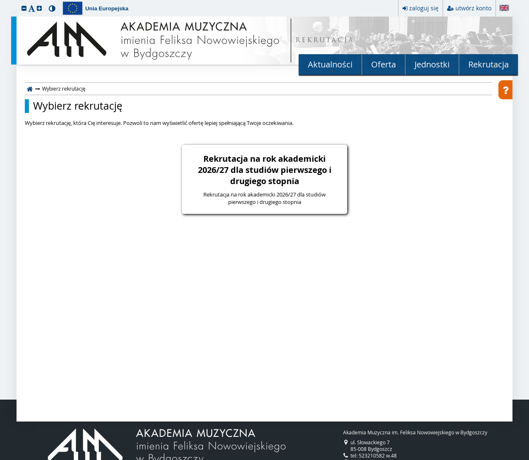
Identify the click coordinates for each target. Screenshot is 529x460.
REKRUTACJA (325, 41)
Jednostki (432, 64)
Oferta (383, 64)
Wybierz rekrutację (77, 106)
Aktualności (330, 64)
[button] (23, 8)
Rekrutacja (488, 64)
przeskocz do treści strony (2, 2)
